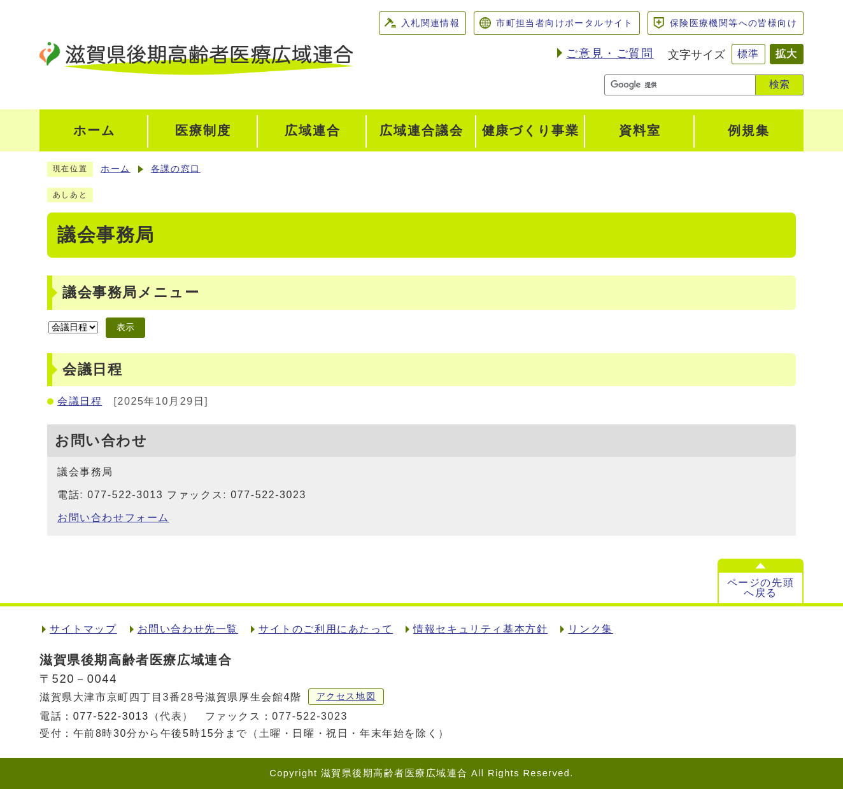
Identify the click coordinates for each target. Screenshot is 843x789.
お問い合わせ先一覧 (188, 629)
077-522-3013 (111, 716)
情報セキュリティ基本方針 (480, 629)
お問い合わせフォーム (113, 517)
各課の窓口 (176, 169)
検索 (779, 84)
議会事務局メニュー (130, 292)
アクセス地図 (346, 696)
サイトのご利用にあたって (326, 629)
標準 (748, 53)
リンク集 (590, 629)
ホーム (116, 169)
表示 (125, 327)
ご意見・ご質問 (609, 53)
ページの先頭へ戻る (761, 587)
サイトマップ (83, 629)
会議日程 (79, 401)
